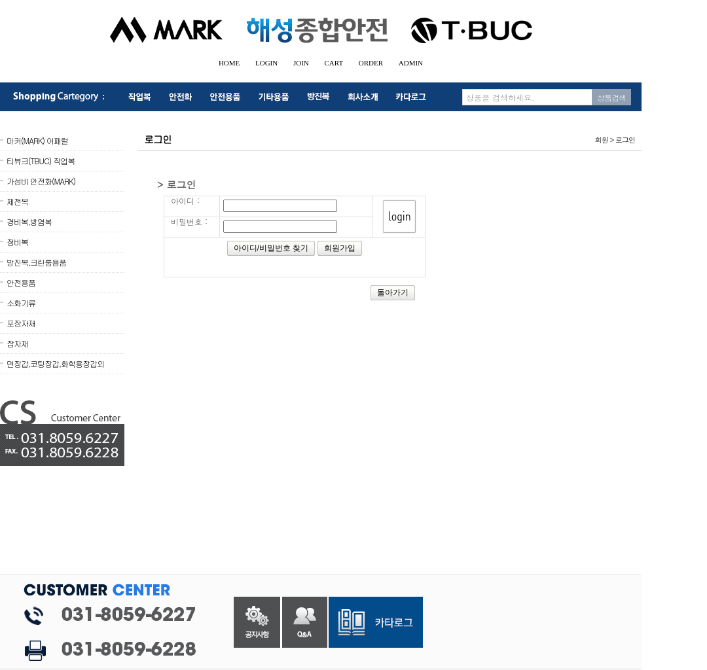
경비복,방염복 (29, 221)
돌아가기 (392, 292)
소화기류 (21, 302)
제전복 (17, 201)
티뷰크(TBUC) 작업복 (41, 160)
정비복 (17, 241)
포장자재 (21, 322)
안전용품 (21, 282)
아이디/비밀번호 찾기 (271, 248)
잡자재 (17, 343)
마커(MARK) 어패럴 (37, 140)
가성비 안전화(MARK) (41, 180)
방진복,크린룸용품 (36, 262)
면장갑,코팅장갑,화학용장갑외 (55, 363)
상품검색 (611, 97)
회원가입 (339, 248)
